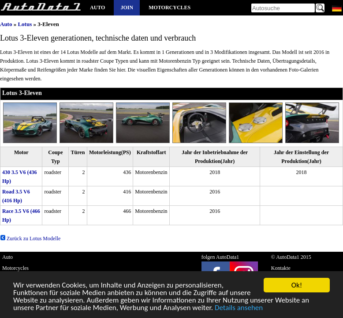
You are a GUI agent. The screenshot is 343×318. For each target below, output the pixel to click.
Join (126, 7)
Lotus (25, 24)
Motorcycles (169, 7)
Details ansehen (239, 309)
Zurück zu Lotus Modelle (30, 238)
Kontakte (281, 268)
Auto (97, 7)
